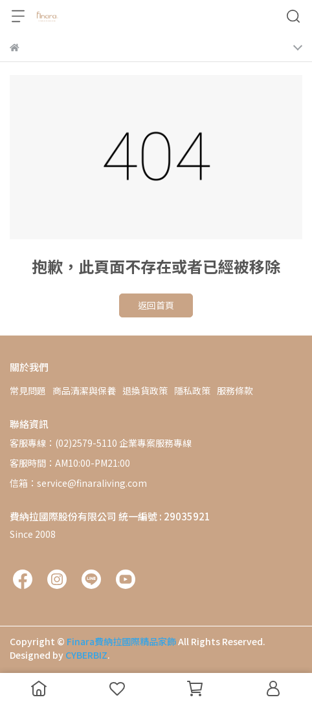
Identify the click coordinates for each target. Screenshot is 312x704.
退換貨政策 (145, 390)
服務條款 (235, 390)
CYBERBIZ (86, 654)
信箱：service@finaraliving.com (78, 482)
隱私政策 (192, 390)
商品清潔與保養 (84, 390)
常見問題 (28, 390)
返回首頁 (156, 305)
